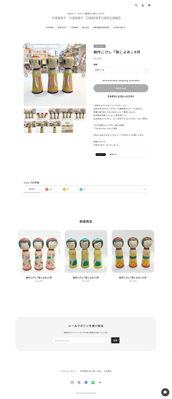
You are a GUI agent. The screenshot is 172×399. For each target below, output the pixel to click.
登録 (115, 334)
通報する (113, 154)
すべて (32, 189)
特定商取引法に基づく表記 (90, 365)
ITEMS (74, 27)
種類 (96, 64)
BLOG (85, 27)
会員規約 (107, 365)
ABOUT (62, 27)
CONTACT (120, 27)
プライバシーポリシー (69, 365)
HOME (50, 27)
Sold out (121, 88)
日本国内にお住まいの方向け (120, 96)
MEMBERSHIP (101, 27)
